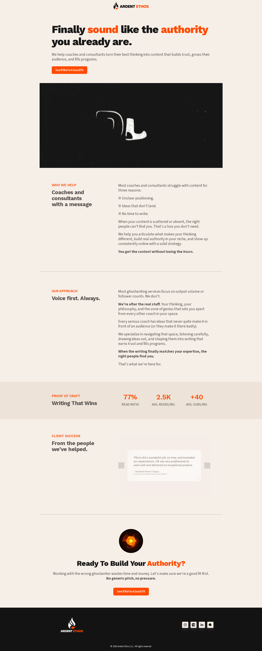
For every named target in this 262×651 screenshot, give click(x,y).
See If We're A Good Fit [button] (69, 70)
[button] (185, 625)
